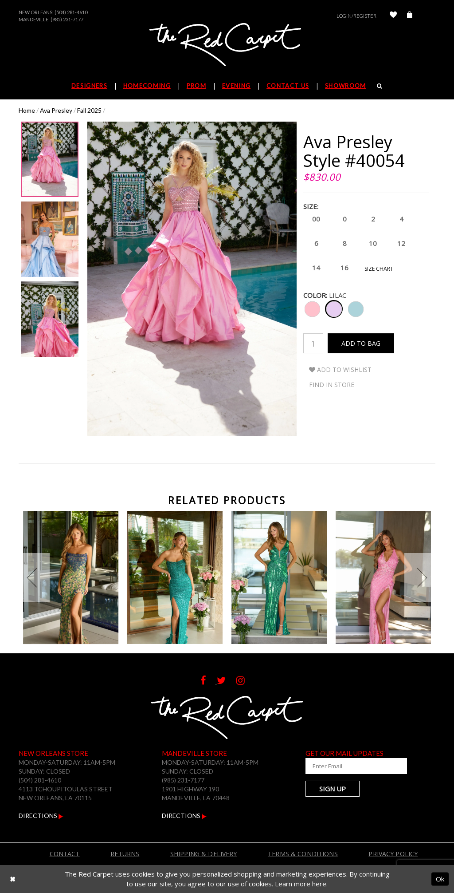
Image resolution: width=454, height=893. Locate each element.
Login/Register (356, 16)
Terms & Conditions (303, 854)
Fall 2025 (89, 110)
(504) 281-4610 (71, 12)
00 (315, 219)
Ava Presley (56, 110)
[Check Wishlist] (393, 16)
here (319, 883)
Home (27, 110)
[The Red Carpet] (227, 45)
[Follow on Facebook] (208, 681)
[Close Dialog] (12, 879)
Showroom (345, 85)
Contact (65, 854)
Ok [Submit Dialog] (440, 878)
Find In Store (331, 384)
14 (315, 268)
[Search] (379, 85)
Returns (124, 854)
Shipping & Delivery (203, 854)
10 (372, 244)
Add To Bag (360, 343)
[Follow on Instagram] (245, 681)
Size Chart (378, 269)
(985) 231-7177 (67, 19)
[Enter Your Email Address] (348, 766)
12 (400, 244)
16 (344, 268)
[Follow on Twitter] (226, 681)
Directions (41, 815)
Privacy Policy (393, 854)
